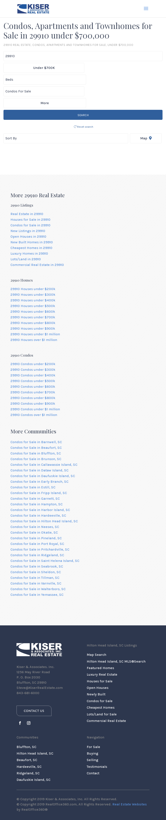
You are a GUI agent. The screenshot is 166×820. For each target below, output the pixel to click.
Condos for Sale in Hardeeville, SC (38, 492)
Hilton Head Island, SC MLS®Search (116, 638)
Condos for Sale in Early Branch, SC (39, 458)
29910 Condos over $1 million (33, 391)
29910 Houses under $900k (32, 305)
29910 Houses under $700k (32, 294)
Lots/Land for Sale (102, 691)
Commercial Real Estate (106, 697)
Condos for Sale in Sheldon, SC (35, 548)
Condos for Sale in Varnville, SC (35, 560)
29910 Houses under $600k (32, 288)
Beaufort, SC (27, 736)
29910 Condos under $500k (32, 357)
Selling (92, 736)
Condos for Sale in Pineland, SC (36, 515)
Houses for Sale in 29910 (30, 196)
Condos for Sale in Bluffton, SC (35, 430)
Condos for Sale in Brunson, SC (35, 435)
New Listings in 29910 (27, 207)
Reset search (83, 103)
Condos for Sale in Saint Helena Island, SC (44, 537)
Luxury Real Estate (102, 651)
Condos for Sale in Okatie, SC (34, 509)
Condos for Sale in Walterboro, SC (38, 565)
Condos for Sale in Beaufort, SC (36, 424)
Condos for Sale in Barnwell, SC (36, 418)
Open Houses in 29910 (28, 213)
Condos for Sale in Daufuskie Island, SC (42, 452)
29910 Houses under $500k (32, 282)
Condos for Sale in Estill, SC (32, 464)
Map (146, 115)
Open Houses (97, 664)
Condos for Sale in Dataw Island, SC (39, 447)
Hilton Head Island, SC (35, 730)
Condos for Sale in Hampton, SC (36, 481)
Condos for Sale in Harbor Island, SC (40, 486)
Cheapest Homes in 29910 (31, 224)
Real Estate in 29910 (26, 190)
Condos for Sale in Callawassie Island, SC (43, 441)
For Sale (93, 723)
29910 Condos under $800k (32, 374)
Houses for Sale (100, 658)
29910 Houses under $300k (32, 271)
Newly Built (96, 671)
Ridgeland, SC (28, 750)
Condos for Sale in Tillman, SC (34, 554)
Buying (92, 730)
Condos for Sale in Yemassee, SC (36, 571)
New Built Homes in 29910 (31, 219)
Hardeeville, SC (29, 743)
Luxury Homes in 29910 (29, 230)
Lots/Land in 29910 (25, 236)
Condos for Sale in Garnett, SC (35, 475)
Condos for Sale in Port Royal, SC (37, 520)
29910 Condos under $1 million (35, 386)
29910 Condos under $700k (32, 369)
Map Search (96, 631)
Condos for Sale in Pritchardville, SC (39, 526)
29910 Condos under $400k (32, 352)
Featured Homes (100, 644)
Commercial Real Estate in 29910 (37, 241)
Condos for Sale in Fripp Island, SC (38, 469)
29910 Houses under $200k (32, 265)
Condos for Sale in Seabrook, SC (36, 543)
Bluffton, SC (26, 723)
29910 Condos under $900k (32, 380)
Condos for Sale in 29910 (30, 202)
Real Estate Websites (129, 781)
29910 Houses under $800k (32, 299)
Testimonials (97, 743)
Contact (93, 750)
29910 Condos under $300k (32, 346)
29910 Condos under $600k (32, 363)
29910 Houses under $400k (32, 277)
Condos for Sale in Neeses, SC (34, 503)
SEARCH (83, 92)
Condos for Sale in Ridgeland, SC (37, 531)
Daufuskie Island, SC (33, 756)
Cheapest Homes (101, 684)
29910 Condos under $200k (32, 340)
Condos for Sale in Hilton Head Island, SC (44, 498)
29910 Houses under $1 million (35, 311)
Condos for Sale (100, 677)
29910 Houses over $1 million (33, 316)
